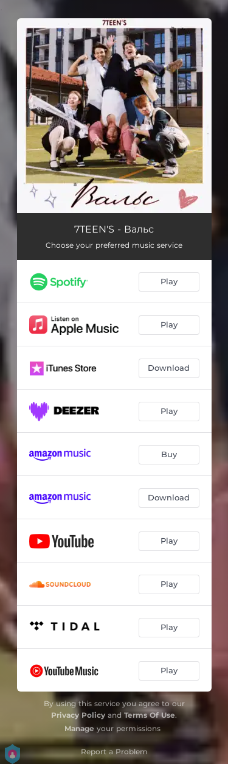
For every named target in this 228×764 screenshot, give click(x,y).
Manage (79, 728)
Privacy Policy (78, 715)
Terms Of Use (149, 715)
